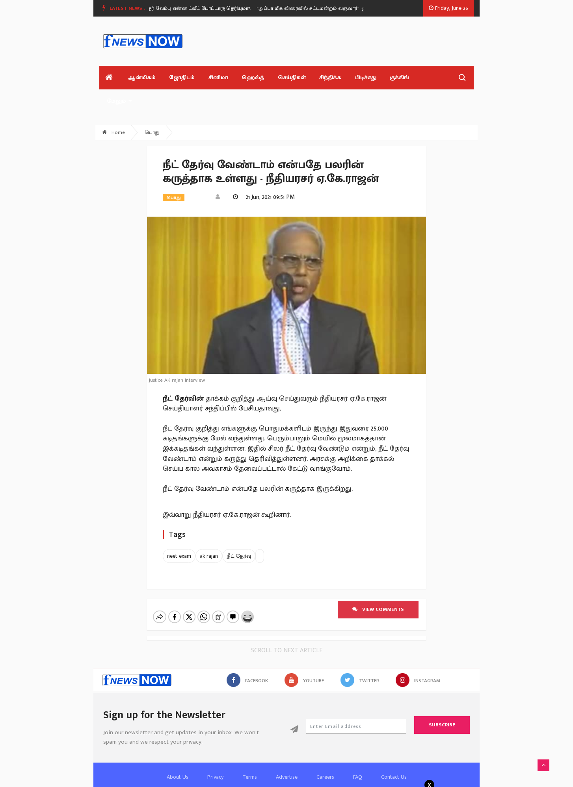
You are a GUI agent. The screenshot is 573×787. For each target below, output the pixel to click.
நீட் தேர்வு (239, 532)
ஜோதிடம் (177, 79)
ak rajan (209, 532)
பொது (152, 108)
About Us (177, 753)
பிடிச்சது (351, 79)
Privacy (215, 753)
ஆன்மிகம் (138, 79)
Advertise (287, 753)
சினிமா (211, 79)
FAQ (357, 753)
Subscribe (442, 701)
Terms (249, 753)
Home (113, 108)
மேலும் (417, 79)
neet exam (179, 532)
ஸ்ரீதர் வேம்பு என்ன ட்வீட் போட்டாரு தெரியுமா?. (208, 8)
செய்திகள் (281, 79)
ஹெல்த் (244, 79)
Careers (325, 753)
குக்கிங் (383, 79)
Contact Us (394, 753)
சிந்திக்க (318, 79)
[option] (211, 8)
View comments (378, 585)
